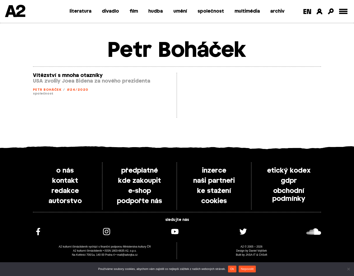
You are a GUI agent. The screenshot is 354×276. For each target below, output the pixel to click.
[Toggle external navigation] (343, 11)
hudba (155, 11)
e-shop (139, 191)
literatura (80, 11)
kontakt (65, 180)
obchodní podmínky (288, 195)
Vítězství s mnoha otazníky (68, 75)
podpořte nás (139, 201)
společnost (211, 11)
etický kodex (289, 170)
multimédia (247, 11)
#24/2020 (77, 90)
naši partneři (214, 180)
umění (180, 11)
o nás (65, 170)
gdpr (289, 180)
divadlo (110, 11)
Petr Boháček (47, 90)
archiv (277, 11)
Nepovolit (247, 269)
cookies (214, 201)
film (134, 11)
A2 (15, 12)
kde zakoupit (139, 180)
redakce (65, 191)
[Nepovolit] (348, 269)
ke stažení (214, 191)
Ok (232, 269)
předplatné (139, 170)
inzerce (214, 170)
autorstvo (65, 201)
